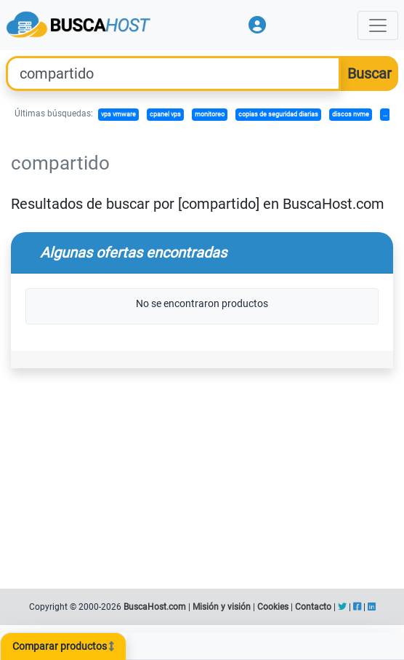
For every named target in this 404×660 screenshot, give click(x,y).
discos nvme (350, 114)
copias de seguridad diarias (278, 114)
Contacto (313, 607)
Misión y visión (222, 607)
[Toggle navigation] (377, 25)
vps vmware (118, 114)
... (385, 114)
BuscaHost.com (155, 607)
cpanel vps (165, 114)
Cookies (272, 607)
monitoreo (210, 114)
